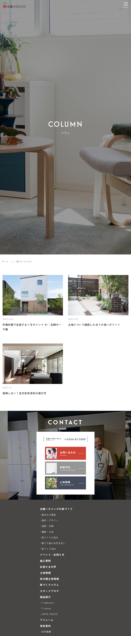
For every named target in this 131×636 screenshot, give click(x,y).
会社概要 (46, 631)
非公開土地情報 (49, 579)
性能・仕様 (48, 526)
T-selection (48, 602)
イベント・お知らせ (52, 554)
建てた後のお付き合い (54, 543)
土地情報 (45, 573)
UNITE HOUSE (50, 614)
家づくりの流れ (50, 537)
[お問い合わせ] (65, 453)
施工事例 (45, 561)
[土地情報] (65, 482)
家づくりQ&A (49, 548)
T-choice (46, 608)
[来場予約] (65, 468)
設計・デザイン (50, 520)
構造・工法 (48, 531)
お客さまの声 (48, 567)
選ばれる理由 (49, 514)
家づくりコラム (49, 585)
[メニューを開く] (126, 5)
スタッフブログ (49, 591)
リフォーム (47, 620)
